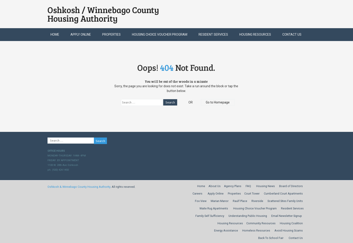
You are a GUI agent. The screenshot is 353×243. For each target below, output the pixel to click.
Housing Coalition (291, 223)
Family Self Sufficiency (209, 216)
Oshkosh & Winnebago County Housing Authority (79, 186)
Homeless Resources (256, 230)
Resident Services (213, 34)
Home (54, 34)
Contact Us (291, 34)
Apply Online (80, 34)
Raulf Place (240, 201)
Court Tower (252, 193)
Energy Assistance (226, 230)
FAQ (248, 186)
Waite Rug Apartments (213, 208)
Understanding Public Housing (248, 216)
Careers (197, 193)
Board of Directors (291, 186)
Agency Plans (232, 186)
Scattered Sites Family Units (285, 201)
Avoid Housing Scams (288, 230)
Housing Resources (255, 34)
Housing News (265, 186)
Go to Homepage (218, 102)
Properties (111, 34)
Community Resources (261, 223)
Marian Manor (220, 201)
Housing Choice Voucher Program (159, 34)
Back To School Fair (270, 238)
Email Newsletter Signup (286, 216)
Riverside (257, 201)
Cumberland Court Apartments (283, 193)
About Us (214, 186)
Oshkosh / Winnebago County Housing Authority (103, 14)
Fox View (200, 201)
